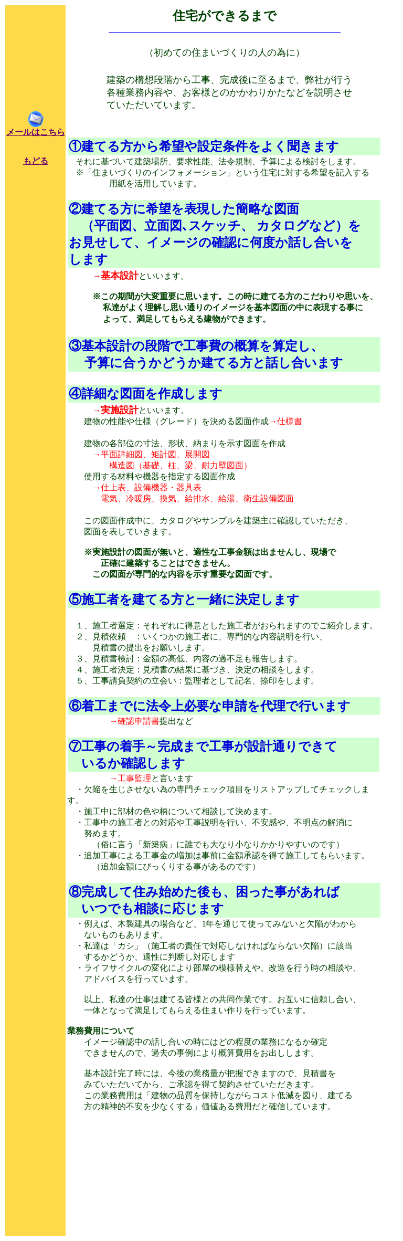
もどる (35, 160)
